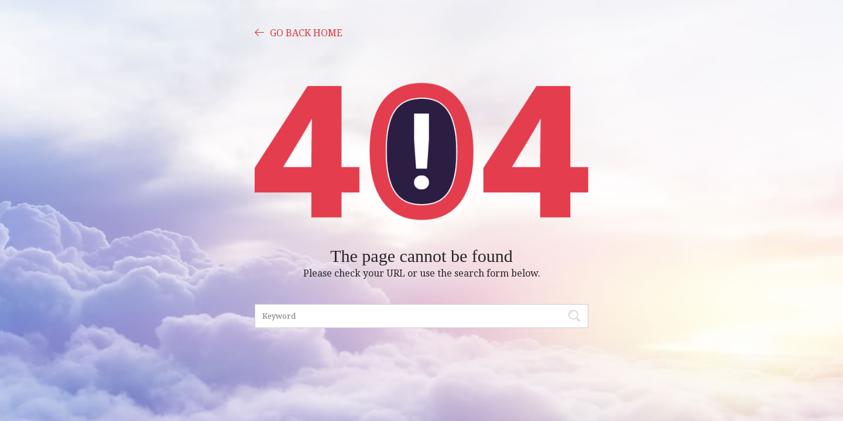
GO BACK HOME (298, 32)
